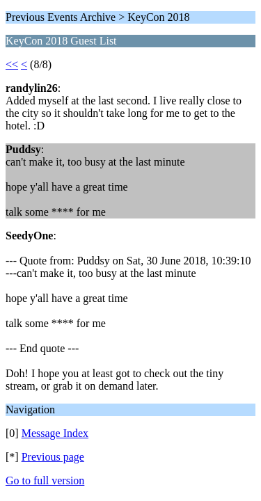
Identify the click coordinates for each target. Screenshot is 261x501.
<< (12, 64)
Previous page (53, 457)
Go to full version (45, 480)
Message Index (55, 433)
